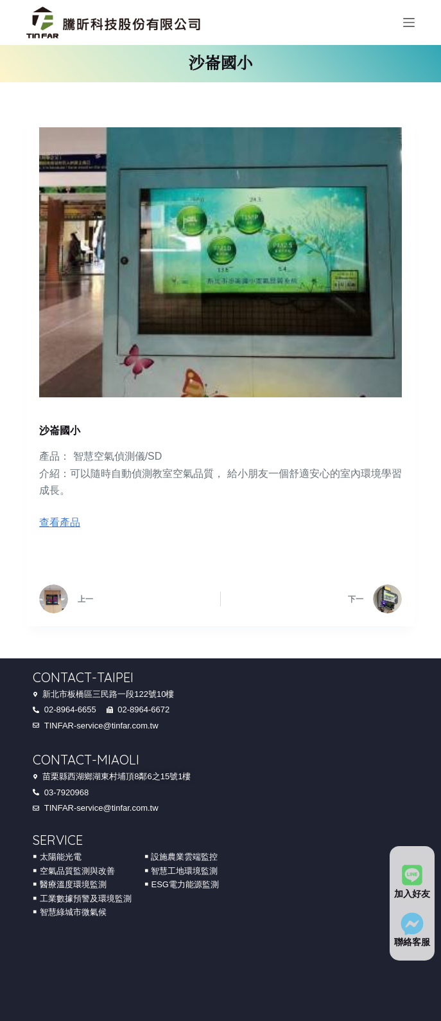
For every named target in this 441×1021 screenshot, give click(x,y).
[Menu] (409, 22)
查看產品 (59, 522)
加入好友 (412, 893)
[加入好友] (412, 875)
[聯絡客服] (412, 923)
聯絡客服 (412, 942)
